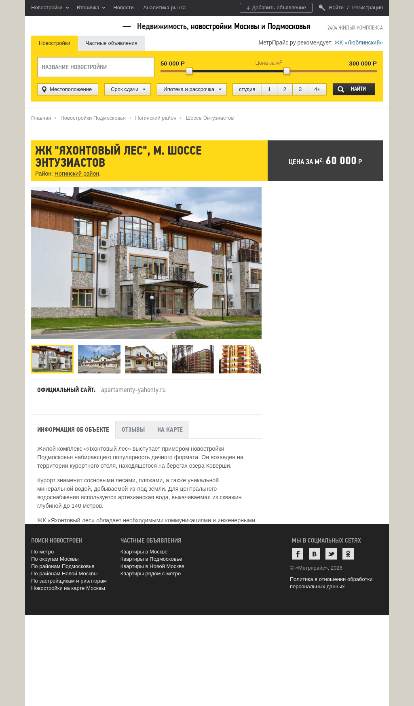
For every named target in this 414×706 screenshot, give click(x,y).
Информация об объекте (73, 430)
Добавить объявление (276, 8)
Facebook (297, 554)
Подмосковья (289, 26)
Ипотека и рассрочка (188, 89)
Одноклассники (348, 554)
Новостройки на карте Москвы (68, 588)
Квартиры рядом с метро (150, 573)
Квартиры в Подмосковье (151, 559)
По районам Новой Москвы (64, 573)
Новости (123, 7)
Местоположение (71, 89)
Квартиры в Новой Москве (152, 566)
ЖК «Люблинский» (358, 42)
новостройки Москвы (225, 26)
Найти (358, 88)
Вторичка (91, 8)
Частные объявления (111, 43)
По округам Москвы (55, 559)
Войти (331, 7)
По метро (42, 552)
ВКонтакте (314, 554)
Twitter (331, 554)
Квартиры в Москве (144, 552)
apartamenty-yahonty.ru (133, 389)
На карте (170, 430)
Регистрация (367, 7)
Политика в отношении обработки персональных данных (331, 582)
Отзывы (133, 430)
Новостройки (50, 8)
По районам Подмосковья (62, 566)
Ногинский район (77, 173)
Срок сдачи (124, 89)
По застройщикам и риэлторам (69, 581)
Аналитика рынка (164, 7)
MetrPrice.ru (73, 25)
